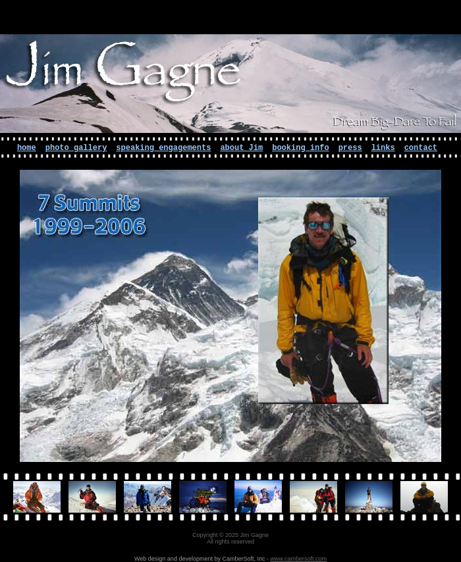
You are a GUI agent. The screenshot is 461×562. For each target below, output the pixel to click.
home (26, 148)
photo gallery (76, 148)
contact (420, 148)
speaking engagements (163, 148)
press (350, 148)
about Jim (241, 148)
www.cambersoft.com (298, 558)
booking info (300, 148)
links (383, 148)
